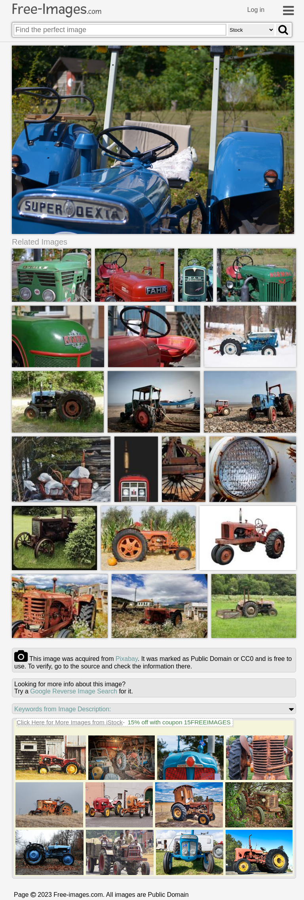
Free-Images (56, 9)
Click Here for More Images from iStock (70, 721)
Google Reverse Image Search (73, 690)
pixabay (127, 658)
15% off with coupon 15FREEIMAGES (178, 721)
